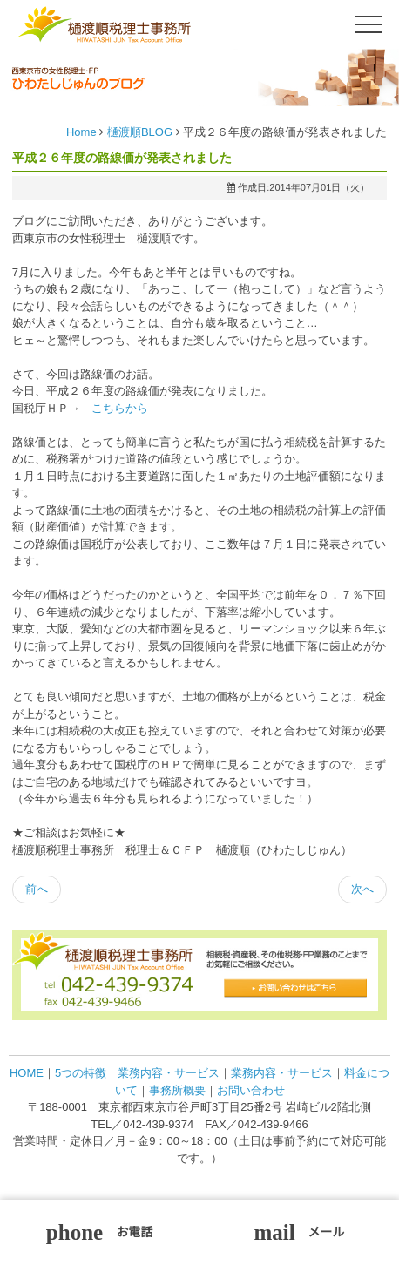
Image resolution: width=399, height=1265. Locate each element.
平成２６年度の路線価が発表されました (122, 158)
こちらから (119, 408)
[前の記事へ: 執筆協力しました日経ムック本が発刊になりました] (36, 889)
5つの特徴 (80, 1072)
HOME (27, 1072)
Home (81, 132)
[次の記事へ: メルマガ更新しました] (362, 889)
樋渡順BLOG (139, 132)
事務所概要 (177, 1090)
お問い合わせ (251, 1090)
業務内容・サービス (169, 1072)
